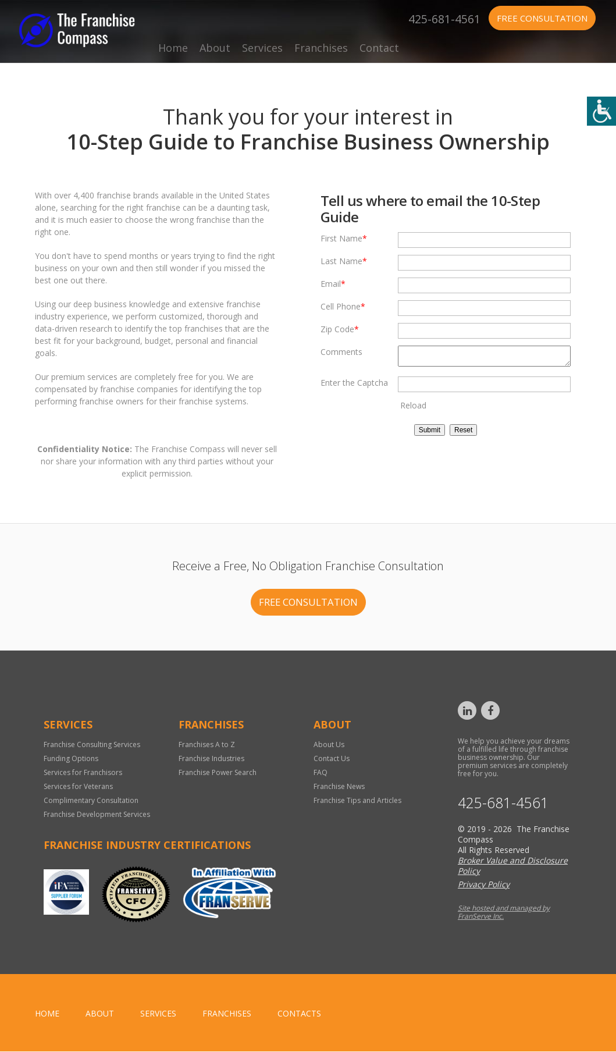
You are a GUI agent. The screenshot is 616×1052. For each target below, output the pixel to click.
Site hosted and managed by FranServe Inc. (504, 913)
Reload (413, 408)
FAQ (320, 773)
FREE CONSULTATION (308, 602)
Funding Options (71, 759)
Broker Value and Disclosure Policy (513, 866)
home (47, 1013)
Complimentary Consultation (91, 801)
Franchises (321, 48)
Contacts (299, 1013)
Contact (379, 48)
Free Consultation (542, 18)
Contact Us (332, 759)
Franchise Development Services (97, 815)
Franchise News (339, 787)
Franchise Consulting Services (92, 745)
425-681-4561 (444, 18)
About (215, 48)
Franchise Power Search (218, 773)
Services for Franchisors (83, 773)
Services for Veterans (78, 787)
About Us (329, 745)
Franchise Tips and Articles (357, 801)
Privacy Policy (484, 884)
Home (173, 48)
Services (262, 48)
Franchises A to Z (207, 745)
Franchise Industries (211, 759)
